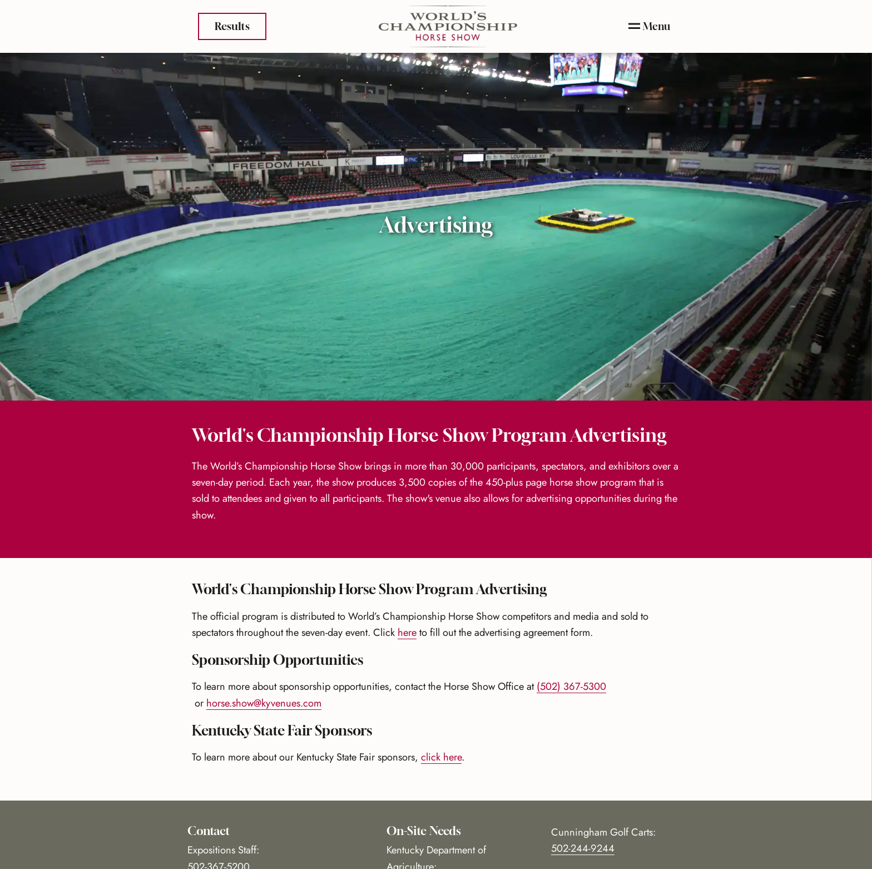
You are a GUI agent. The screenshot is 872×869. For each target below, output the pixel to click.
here (407, 632)
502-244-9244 (583, 848)
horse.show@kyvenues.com (263, 702)
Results (232, 24)
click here (441, 756)
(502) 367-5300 (571, 686)
